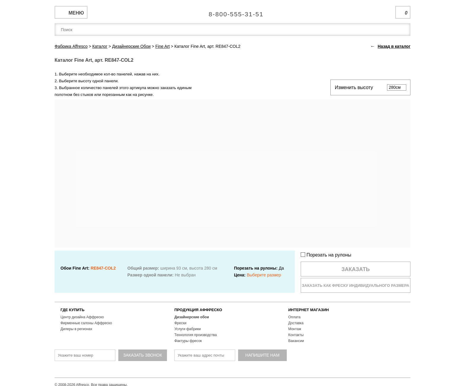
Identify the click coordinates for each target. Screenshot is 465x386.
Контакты (296, 335)
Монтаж (294, 329)
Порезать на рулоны (326, 254)
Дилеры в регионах (76, 329)
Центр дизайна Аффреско (82, 317)
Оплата (294, 317)
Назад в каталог (394, 46)
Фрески (180, 323)
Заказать (355, 269)
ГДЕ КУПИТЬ (72, 310)
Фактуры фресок (188, 341)
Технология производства (195, 335)
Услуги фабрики (187, 329)
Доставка (296, 323)
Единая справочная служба (233, 12)
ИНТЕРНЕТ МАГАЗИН (308, 310)
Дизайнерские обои (191, 317)
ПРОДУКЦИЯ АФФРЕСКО (198, 310)
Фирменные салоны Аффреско (86, 323)
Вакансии (296, 341)
